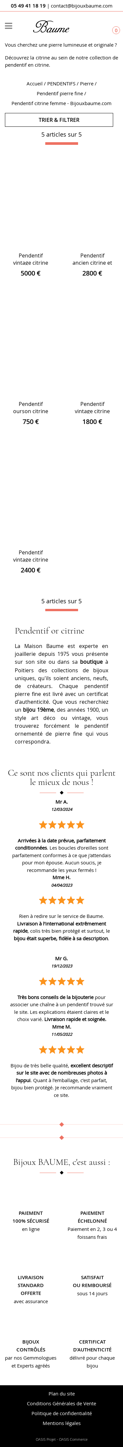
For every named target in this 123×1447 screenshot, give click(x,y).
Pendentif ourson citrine (30, 407)
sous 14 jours (92, 1293)
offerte (31, 1293)
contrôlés (30, 1349)
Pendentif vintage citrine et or (30, 263)
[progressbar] (61, 143)
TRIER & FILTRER (59, 119)
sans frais (96, 1237)
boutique (91, 661)
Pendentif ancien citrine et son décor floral (92, 263)
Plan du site (62, 1393)
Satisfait (92, 1277)
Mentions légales (62, 1423)
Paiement (31, 1213)
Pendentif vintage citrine (92, 407)
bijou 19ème (38, 709)
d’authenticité (92, 1349)
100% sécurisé (30, 1220)
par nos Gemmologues (30, 1357)
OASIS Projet (46, 1439)
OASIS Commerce (73, 1439)
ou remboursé (92, 1285)
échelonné (92, 1220)
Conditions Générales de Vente (61, 1403)
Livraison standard (31, 1281)
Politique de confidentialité (61, 1413)
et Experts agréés (30, 1365)
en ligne (31, 1229)
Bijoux (30, 1341)
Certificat (92, 1341)
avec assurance (31, 1301)
